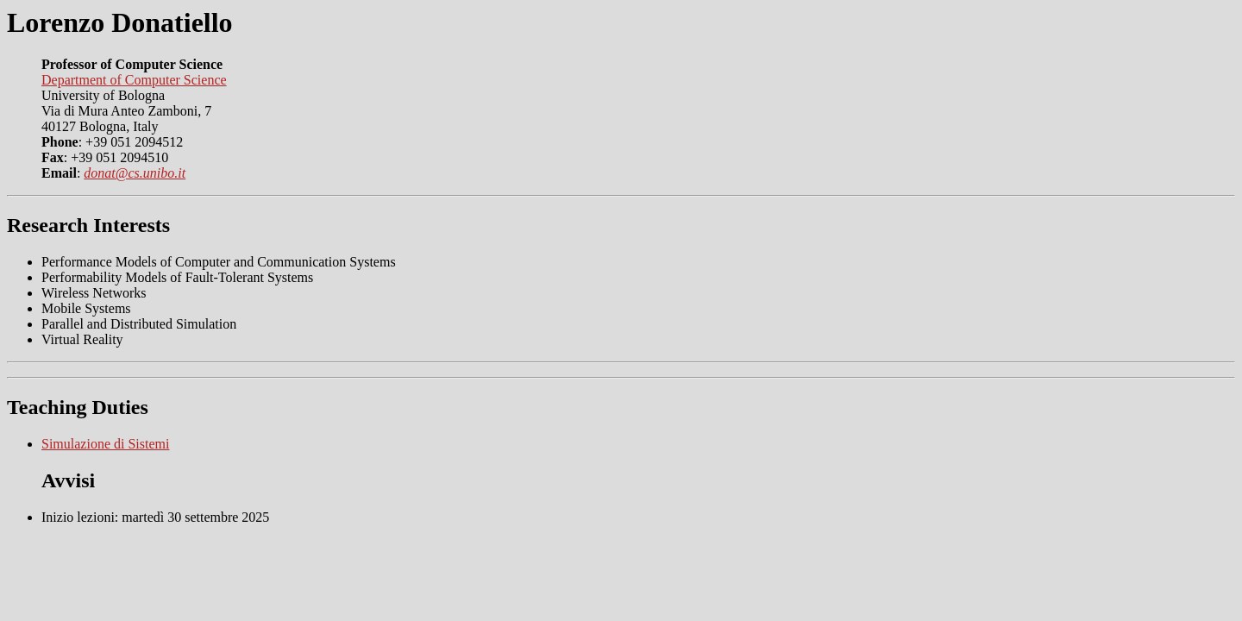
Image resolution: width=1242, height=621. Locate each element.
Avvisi (68, 480)
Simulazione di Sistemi (105, 443)
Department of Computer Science (134, 79)
